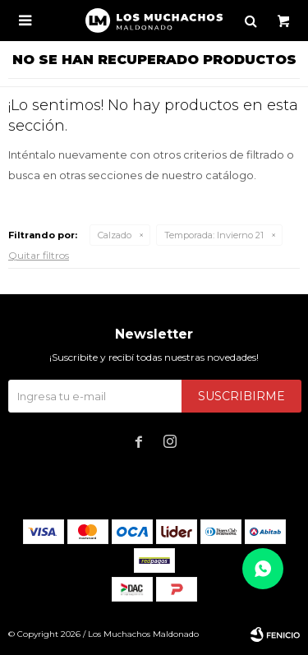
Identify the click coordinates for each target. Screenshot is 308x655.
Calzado (114, 235)
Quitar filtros (38, 255)
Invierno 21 (214, 235)
